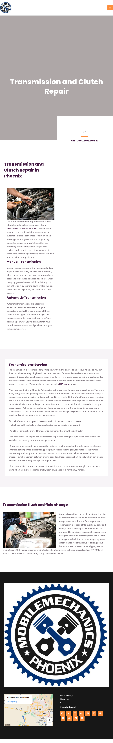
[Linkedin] (75, 717)
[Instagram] (87, 717)
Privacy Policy (66, 699)
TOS (62, 707)
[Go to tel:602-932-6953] (84, 137)
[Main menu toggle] (110, 10)
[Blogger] (94, 717)
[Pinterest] (100, 717)
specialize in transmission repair (22, 233)
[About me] (82, 722)
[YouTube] (81, 717)
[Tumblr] (63, 722)
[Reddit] (75, 722)
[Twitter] (68, 717)
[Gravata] (69, 722)
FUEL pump (64, 388)
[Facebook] (62, 717)
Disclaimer (65, 703)
